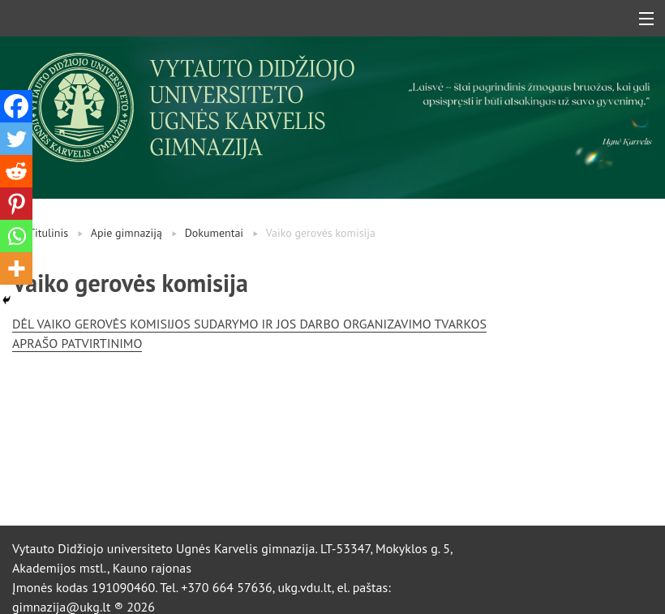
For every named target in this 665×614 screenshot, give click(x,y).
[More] (16, 268)
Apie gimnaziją (126, 232)
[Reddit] (16, 171)
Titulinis (48, 232)
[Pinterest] (16, 203)
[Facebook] (16, 106)
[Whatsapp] (16, 236)
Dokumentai (214, 232)
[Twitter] (16, 138)
